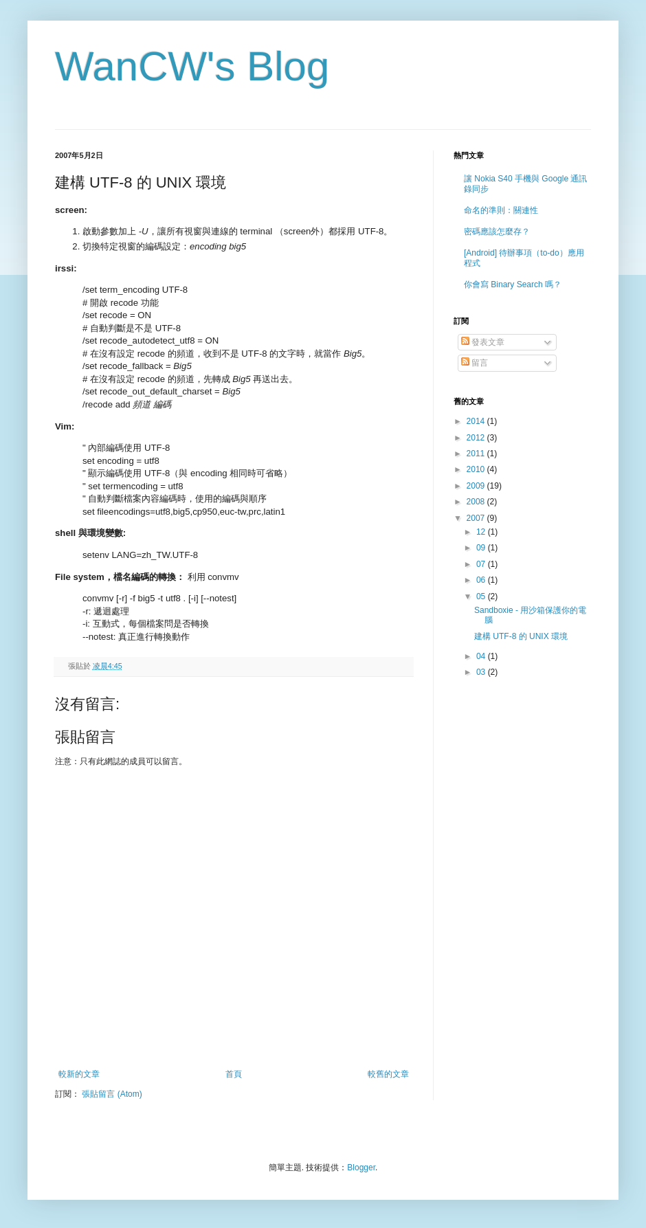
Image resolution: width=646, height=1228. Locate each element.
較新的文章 (79, 1074)
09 (482, 547)
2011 (477, 453)
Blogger (361, 1167)
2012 (477, 438)
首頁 (233, 1074)
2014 (477, 421)
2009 (477, 486)
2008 (477, 501)
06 (482, 580)
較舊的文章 (388, 1074)
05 (482, 596)
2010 (477, 469)
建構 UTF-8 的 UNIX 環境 (521, 636)
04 (482, 656)
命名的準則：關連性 (501, 210)
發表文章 (482, 342)
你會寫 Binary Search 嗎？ (512, 284)
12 (482, 532)
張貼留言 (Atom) (112, 1094)
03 (482, 672)
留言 (474, 363)
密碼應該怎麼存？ (497, 231)
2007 (477, 518)
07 (482, 564)
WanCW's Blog (192, 66)
